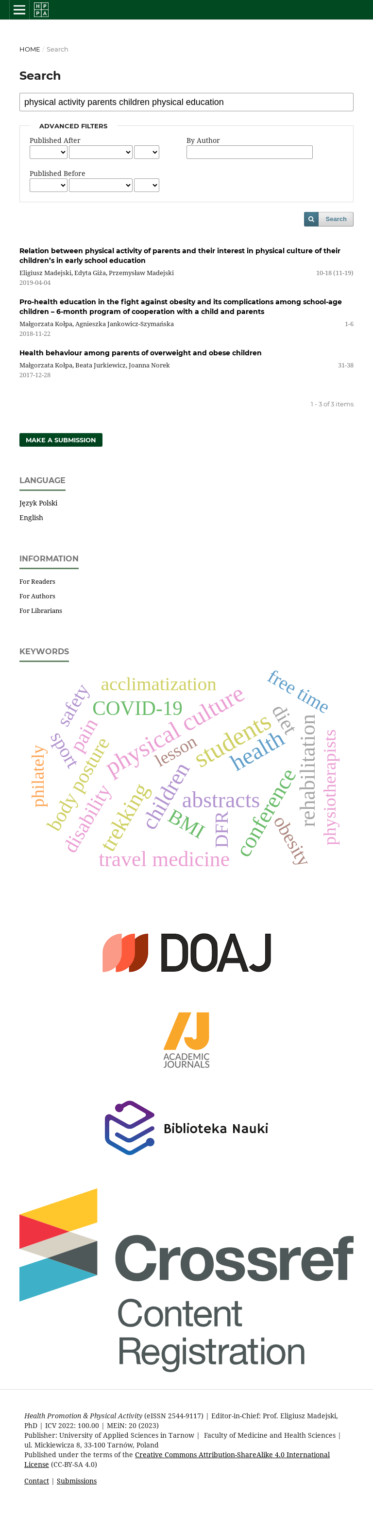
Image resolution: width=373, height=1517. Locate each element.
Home (29, 49)
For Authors (37, 596)
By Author (203, 140)
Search (336, 219)
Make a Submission (61, 440)
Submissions (77, 1480)
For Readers (37, 581)
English (31, 517)
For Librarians (40, 610)
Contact (36, 1480)
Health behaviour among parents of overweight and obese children (140, 353)
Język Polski (38, 502)
